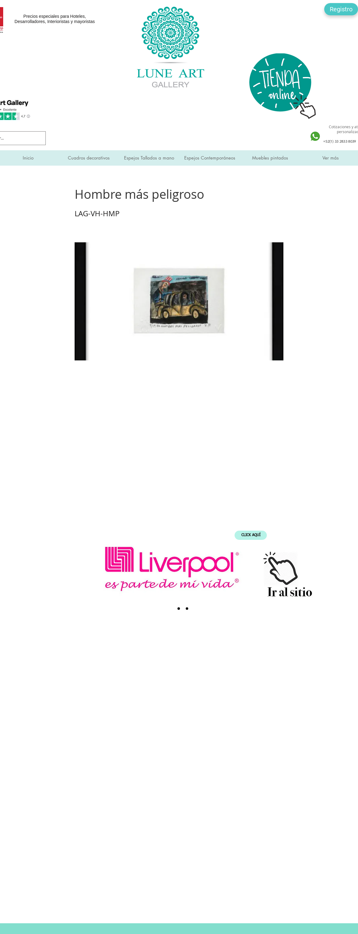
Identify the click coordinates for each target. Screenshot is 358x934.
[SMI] (178, 608)
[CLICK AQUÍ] (251, 535)
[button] (341, 9)
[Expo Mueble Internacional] (187, 608)
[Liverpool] (170, 608)
